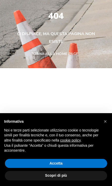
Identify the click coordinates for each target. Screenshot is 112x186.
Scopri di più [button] (56, 175)
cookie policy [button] (70, 140)
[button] (105, 121)
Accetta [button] (56, 163)
